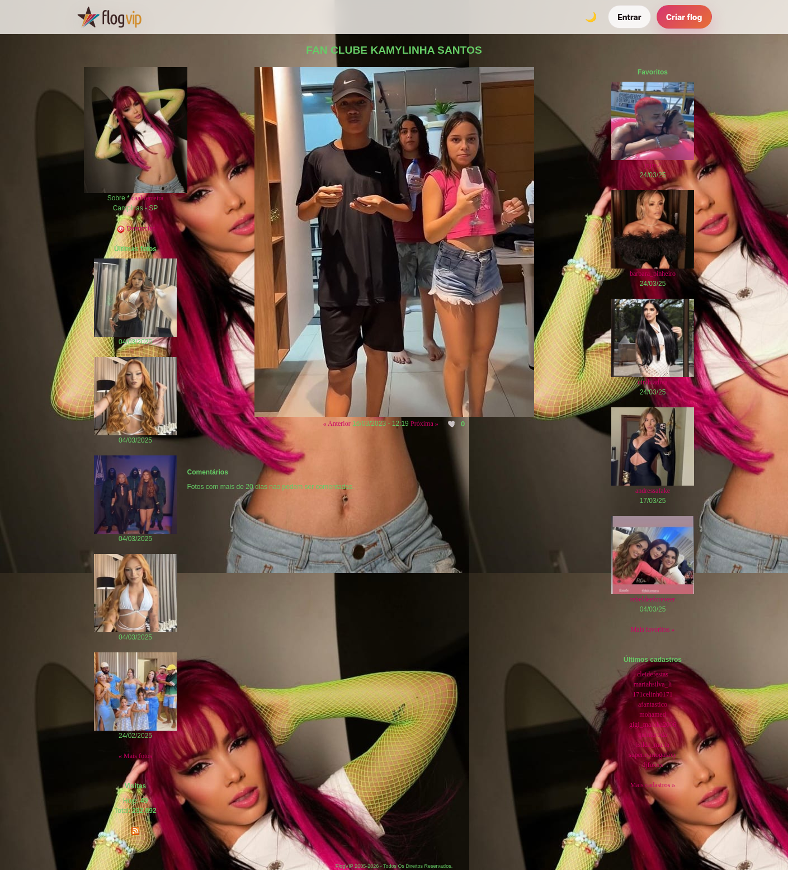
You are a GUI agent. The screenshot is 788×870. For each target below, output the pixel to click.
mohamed (652, 714)
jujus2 (652, 165)
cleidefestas (652, 674)
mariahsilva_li (653, 684)
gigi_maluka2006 (652, 724)
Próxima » (424, 423)
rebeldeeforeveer (653, 599)
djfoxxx (652, 765)
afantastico (652, 704)
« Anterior (337, 423)
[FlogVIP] (109, 17)
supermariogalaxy (653, 755)
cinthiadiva (652, 382)
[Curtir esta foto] (452, 424)
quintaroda (652, 735)
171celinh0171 (652, 694)
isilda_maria (652, 745)
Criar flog (684, 17)
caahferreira (147, 198)
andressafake (652, 491)
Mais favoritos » (653, 629)
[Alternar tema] (590, 17)
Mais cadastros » (653, 785)
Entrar (629, 17)
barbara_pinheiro (653, 274)
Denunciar (135, 228)
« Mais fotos (135, 756)
